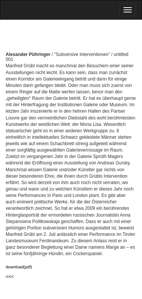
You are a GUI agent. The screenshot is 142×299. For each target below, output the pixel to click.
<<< (10, 276)
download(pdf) (19, 267)
